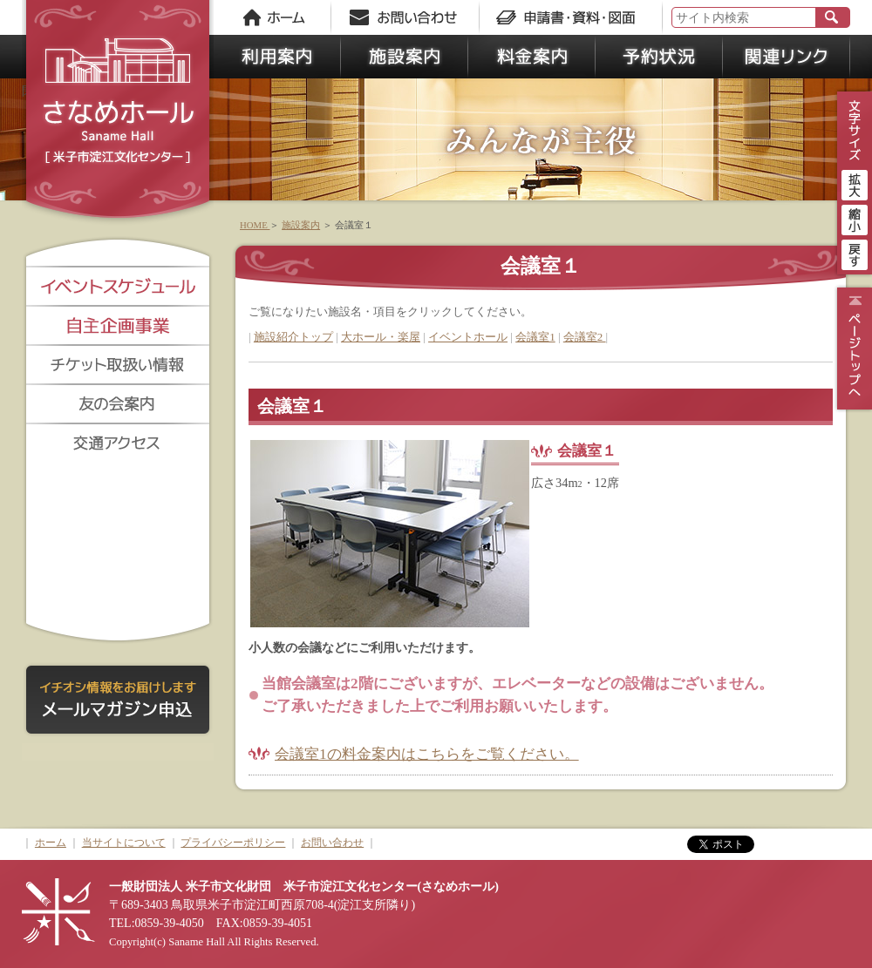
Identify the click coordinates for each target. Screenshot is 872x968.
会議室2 (584, 336)
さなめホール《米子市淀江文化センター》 (118, 113)
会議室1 (535, 336)
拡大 (854, 183)
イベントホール (468, 336)
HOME (254, 225)
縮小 (854, 217)
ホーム (50, 842)
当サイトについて (124, 842)
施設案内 (301, 225)
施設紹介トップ (293, 336)
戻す (854, 252)
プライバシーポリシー (233, 842)
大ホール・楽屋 (380, 336)
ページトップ (852, 348)
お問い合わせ (332, 842)
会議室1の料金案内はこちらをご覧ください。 (427, 754)
